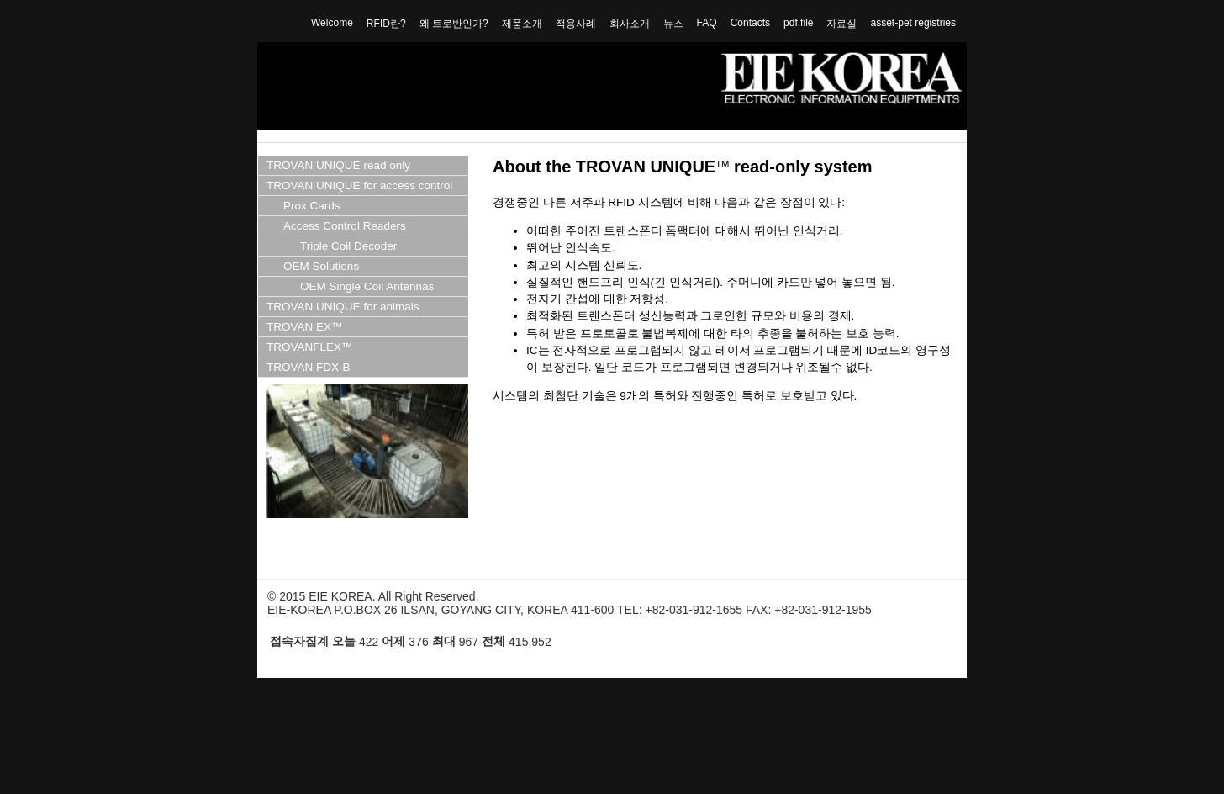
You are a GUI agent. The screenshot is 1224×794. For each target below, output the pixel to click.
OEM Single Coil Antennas (367, 286)
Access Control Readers (344, 226)
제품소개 (522, 23)
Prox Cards (311, 205)
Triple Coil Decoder (348, 246)
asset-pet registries (913, 23)
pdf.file (798, 23)
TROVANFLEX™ (309, 347)
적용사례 (576, 23)
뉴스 (673, 23)
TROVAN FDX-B (308, 367)
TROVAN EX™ (304, 326)
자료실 (841, 23)
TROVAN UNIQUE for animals (342, 306)
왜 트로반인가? (453, 23)
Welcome (332, 23)
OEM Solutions (321, 266)
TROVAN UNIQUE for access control (359, 185)
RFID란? (386, 23)
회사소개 (629, 23)
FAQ (707, 23)
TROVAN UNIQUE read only (338, 165)
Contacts (750, 23)
